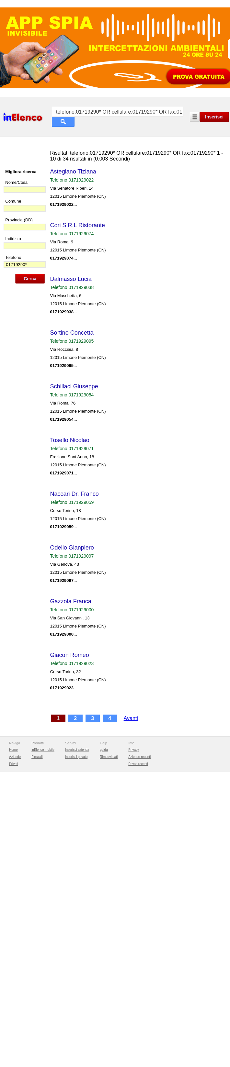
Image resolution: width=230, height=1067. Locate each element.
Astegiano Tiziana (75, 231)
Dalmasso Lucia (72, 339)
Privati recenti (138, 962)
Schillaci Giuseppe (76, 446)
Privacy (133, 948)
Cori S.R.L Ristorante (79, 285)
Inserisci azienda (77, 948)
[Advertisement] (115, 78)
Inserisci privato (76, 955)
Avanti (132, 778)
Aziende (15, 955)
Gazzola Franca (72, 661)
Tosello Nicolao (71, 500)
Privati (13, 962)
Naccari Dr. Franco (76, 554)
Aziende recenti (139, 955)
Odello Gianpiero (74, 608)
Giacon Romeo (71, 715)
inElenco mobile (42, 948)
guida (104, 948)
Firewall (36, 955)
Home (13, 948)
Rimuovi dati (109, 955)
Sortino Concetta (73, 393)
